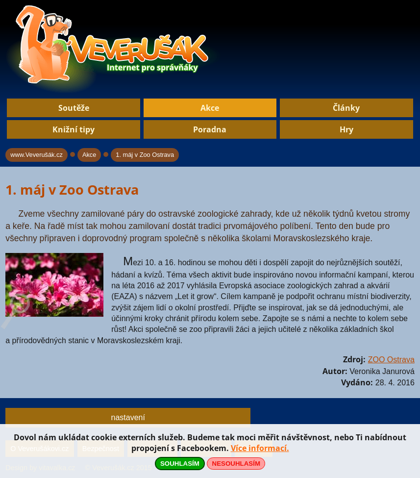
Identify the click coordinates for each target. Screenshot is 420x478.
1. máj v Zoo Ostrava (145, 154)
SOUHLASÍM (179, 463)
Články (346, 107)
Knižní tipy (73, 129)
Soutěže (73, 107)
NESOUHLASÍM (236, 463)
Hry (346, 129)
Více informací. (260, 448)
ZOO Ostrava (391, 359)
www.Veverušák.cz (36, 154)
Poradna (209, 129)
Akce (209, 107)
